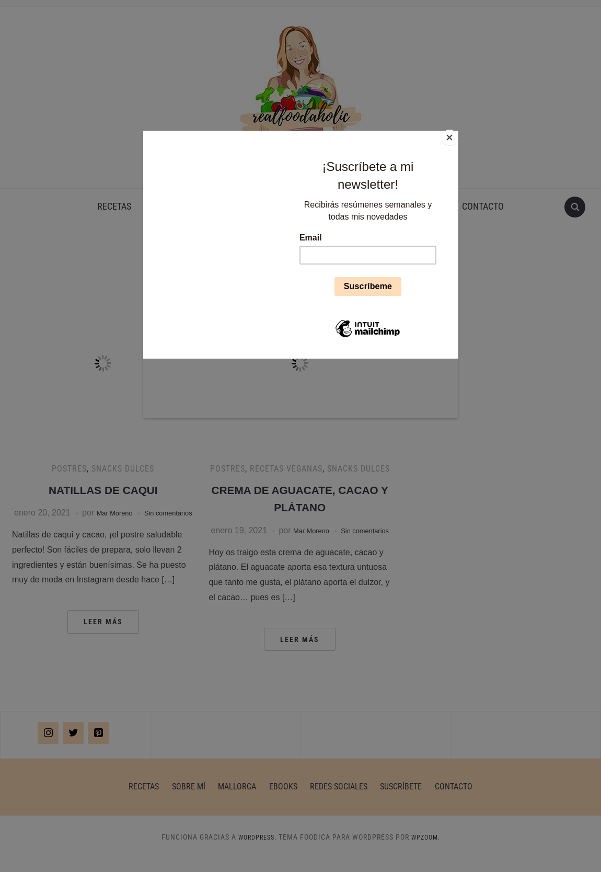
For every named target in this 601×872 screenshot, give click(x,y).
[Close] (456, 133)
